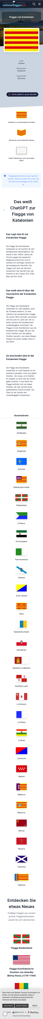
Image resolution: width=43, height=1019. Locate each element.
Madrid (21, 776)
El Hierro (21, 523)
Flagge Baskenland (21, 948)
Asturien (21, 469)
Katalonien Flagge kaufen (22, 94)
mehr (34, 1006)
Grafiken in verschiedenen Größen (21, 122)
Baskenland (22, 505)
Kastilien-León (21, 686)
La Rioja (21, 740)
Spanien (21, 63)
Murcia (21, 831)
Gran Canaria (21, 596)
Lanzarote (21, 758)
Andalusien (21, 433)
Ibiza (21, 614)
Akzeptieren (21, 1006)
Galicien (21, 577)
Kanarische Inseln (21, 632)
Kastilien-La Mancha (21, 668)
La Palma (21, 722)
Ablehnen (8, 1006)
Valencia (21, 885)
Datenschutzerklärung (24, 1015)
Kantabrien (21, 650)
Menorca (21, 812)
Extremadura (21, 541)
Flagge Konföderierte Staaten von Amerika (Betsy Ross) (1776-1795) (21, 972)
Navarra (21, 849)
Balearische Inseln (21, 487)
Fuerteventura (21, 559)
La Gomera (21, 704)
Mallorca (21, 794)
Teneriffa (21, 867)
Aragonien (21, 451)
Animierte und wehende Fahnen (21, 140)
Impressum (15, 1015)
